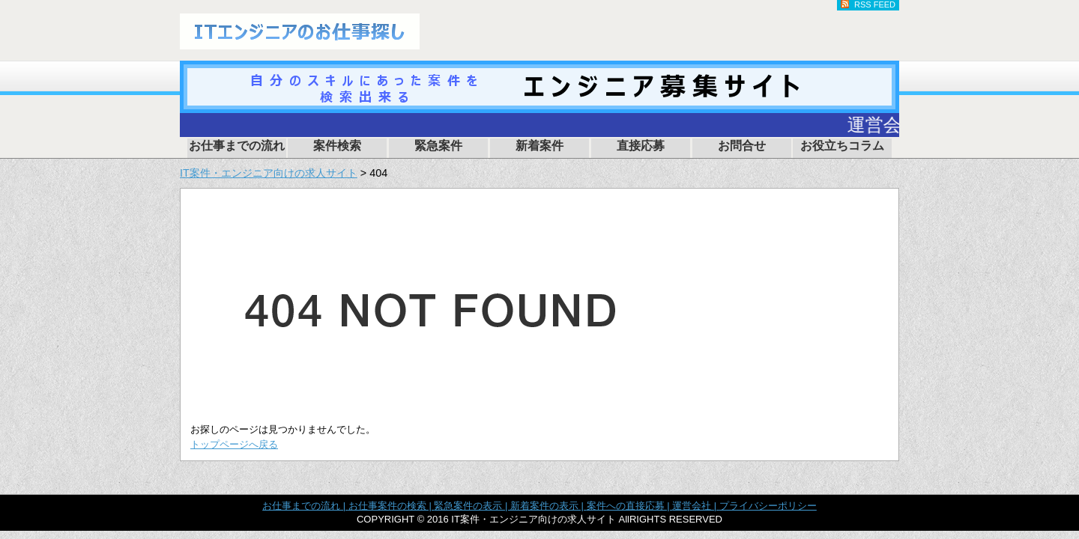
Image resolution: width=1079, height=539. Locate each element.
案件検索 (337, 145)
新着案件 (539, 145)
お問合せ (742, 145)
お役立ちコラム (842, 145)
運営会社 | (695, 505)
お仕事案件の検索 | (391, 505)
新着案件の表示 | (548, 505)
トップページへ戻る (234, 444)
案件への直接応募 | (630, 505)
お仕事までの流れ (237, 145)
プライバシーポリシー (768, 505)
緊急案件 (438, 145)
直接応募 (641, 145)
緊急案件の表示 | (472, 505)
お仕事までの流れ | (305, 505)
